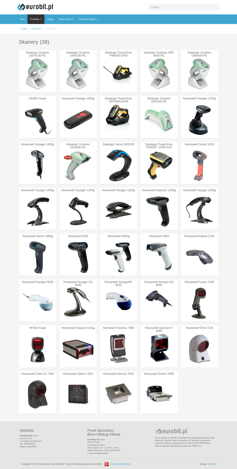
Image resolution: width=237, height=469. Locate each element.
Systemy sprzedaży (121, 464)
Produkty (34, 19)
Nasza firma (65, 19)
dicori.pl (212, 464)
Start (22, 19)
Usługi (50, 19)
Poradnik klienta (87, 19)
